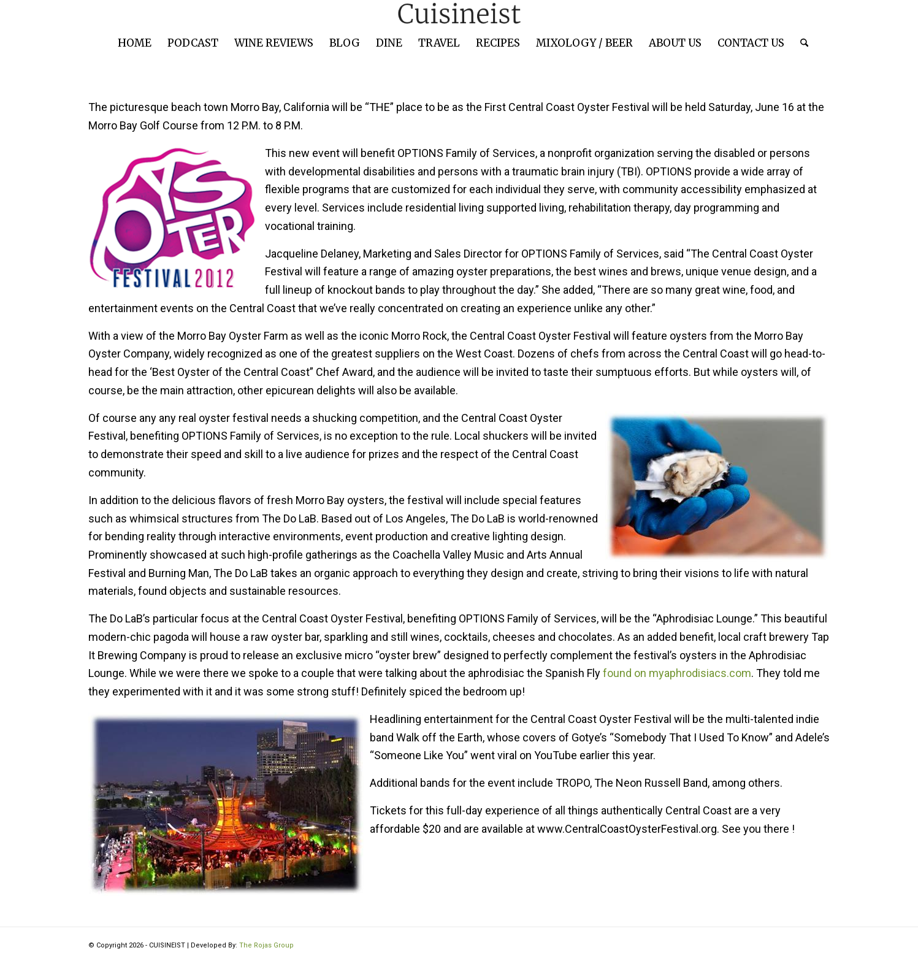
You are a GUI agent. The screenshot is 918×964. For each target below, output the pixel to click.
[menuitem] (134, 43)
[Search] (800, 43)
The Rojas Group (266, 945)
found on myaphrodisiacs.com (677, 673)
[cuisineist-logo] (459, 14)
